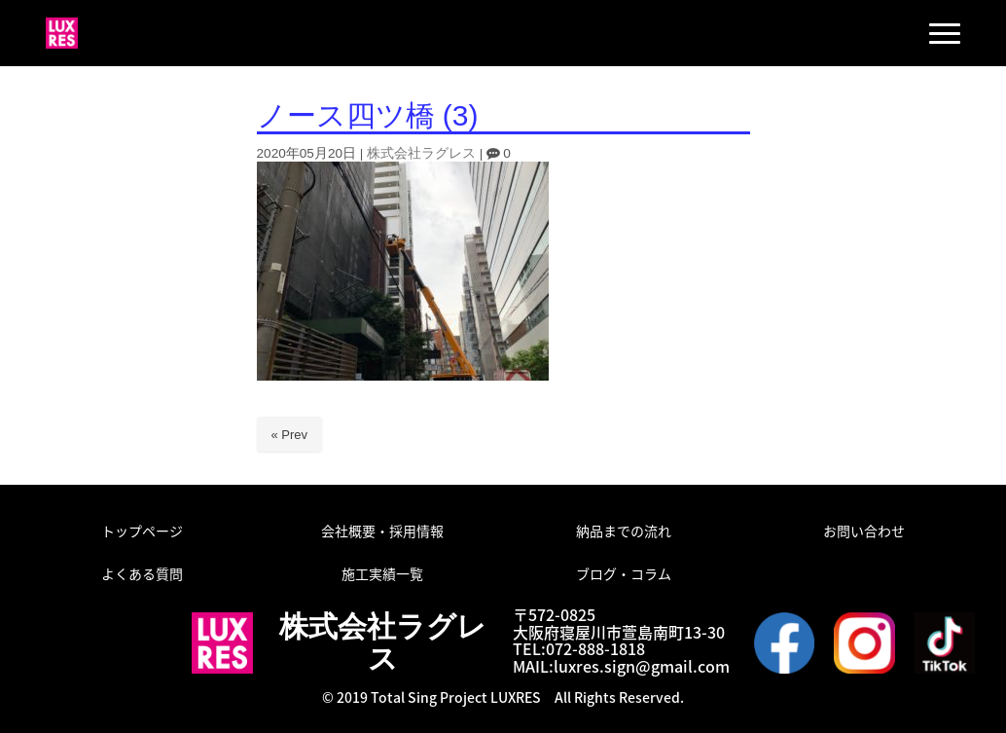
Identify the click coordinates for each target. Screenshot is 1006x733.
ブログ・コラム (623, 573)
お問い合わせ (864, 530)
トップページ (142, 530)
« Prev (289, 434)
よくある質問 (142, 573)
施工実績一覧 (382, 573)
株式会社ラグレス (421, 153)
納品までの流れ (623, 530)
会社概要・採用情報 (382, 530)
